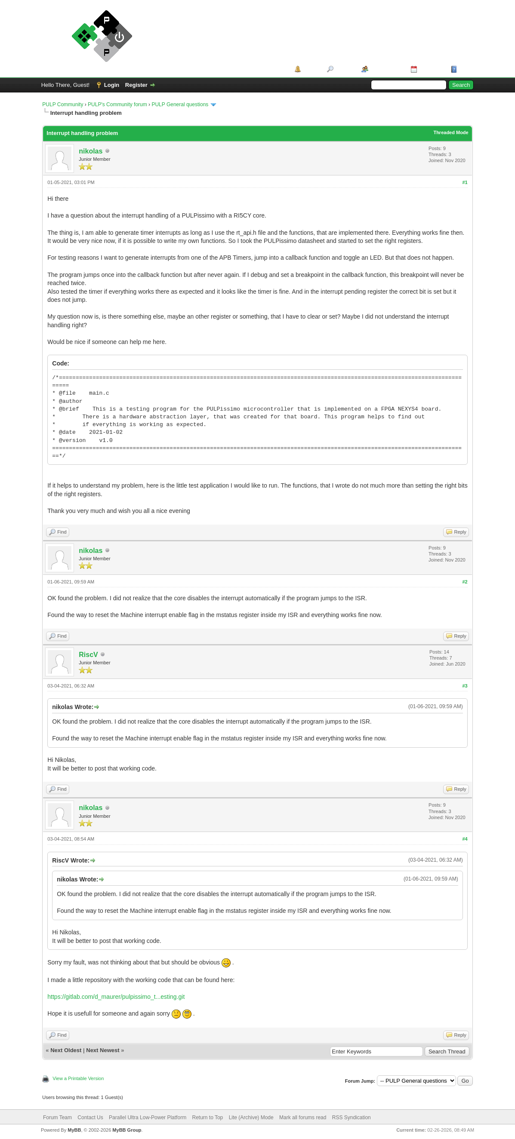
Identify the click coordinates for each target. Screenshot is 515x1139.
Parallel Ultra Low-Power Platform (147, 1117)
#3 (464, 685)
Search (344, 69)
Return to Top (207, 1117)
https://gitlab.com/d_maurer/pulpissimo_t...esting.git (116, 996)
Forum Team (57, 1117)
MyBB (74, 1130)
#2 (464, 581)
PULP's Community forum (117, 104)
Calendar (431, 69)
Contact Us (90, 1117)
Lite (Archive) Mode (251, 1117)
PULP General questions (179, 104)
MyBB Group (126, 1130)
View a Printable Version (78, 1078)
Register (136, 85)
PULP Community (62, 104)
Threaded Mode (450, 132)
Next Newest (102, 1050)
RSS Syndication (351, 1117)
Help (465, 69)
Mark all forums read (302, 1117)
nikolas (90, 151)
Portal (311, 69)
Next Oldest (65, 1050)
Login (111, 85)
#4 (464, 838)
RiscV (88, 654)
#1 (464, 182)
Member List (386, 69)
